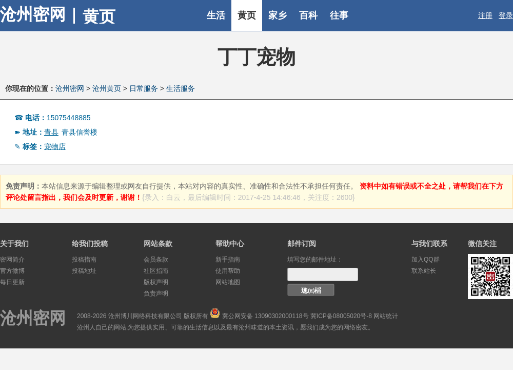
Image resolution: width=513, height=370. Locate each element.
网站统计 (385, 316)
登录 (506, 15)
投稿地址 (84, 270)
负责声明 (156, 293)
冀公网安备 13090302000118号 (265, 316)
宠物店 (55, 146)
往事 (339, 15)
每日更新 (12, 282)
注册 (485, 15)
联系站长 (423, 270)
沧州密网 (33, 14)
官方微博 (12, 270)
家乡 (277, 15)
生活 (216, 15)
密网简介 (12, 259)
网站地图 (227, 282)
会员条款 (156, 259)
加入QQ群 (425, 259)
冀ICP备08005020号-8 (341, 316)
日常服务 (143, 88)
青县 (51, 132)
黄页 (247, 15)
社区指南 (156, 270)
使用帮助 (227, 270)
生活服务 (180, 88)
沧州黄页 (106, 88)
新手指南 (227, 259)
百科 (308, 15)
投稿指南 (84, 259)
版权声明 (156, 282)
